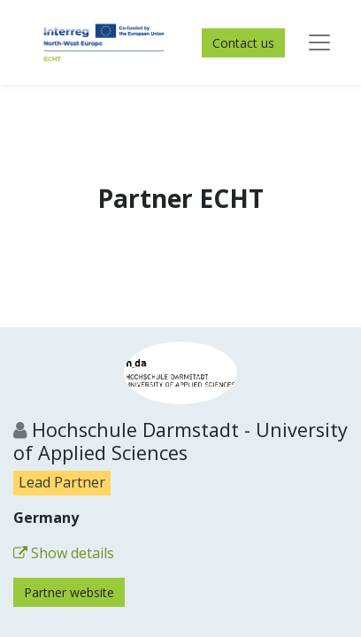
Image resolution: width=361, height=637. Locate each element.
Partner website (69, 592)
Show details (63, 553)
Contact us (243, 43)
